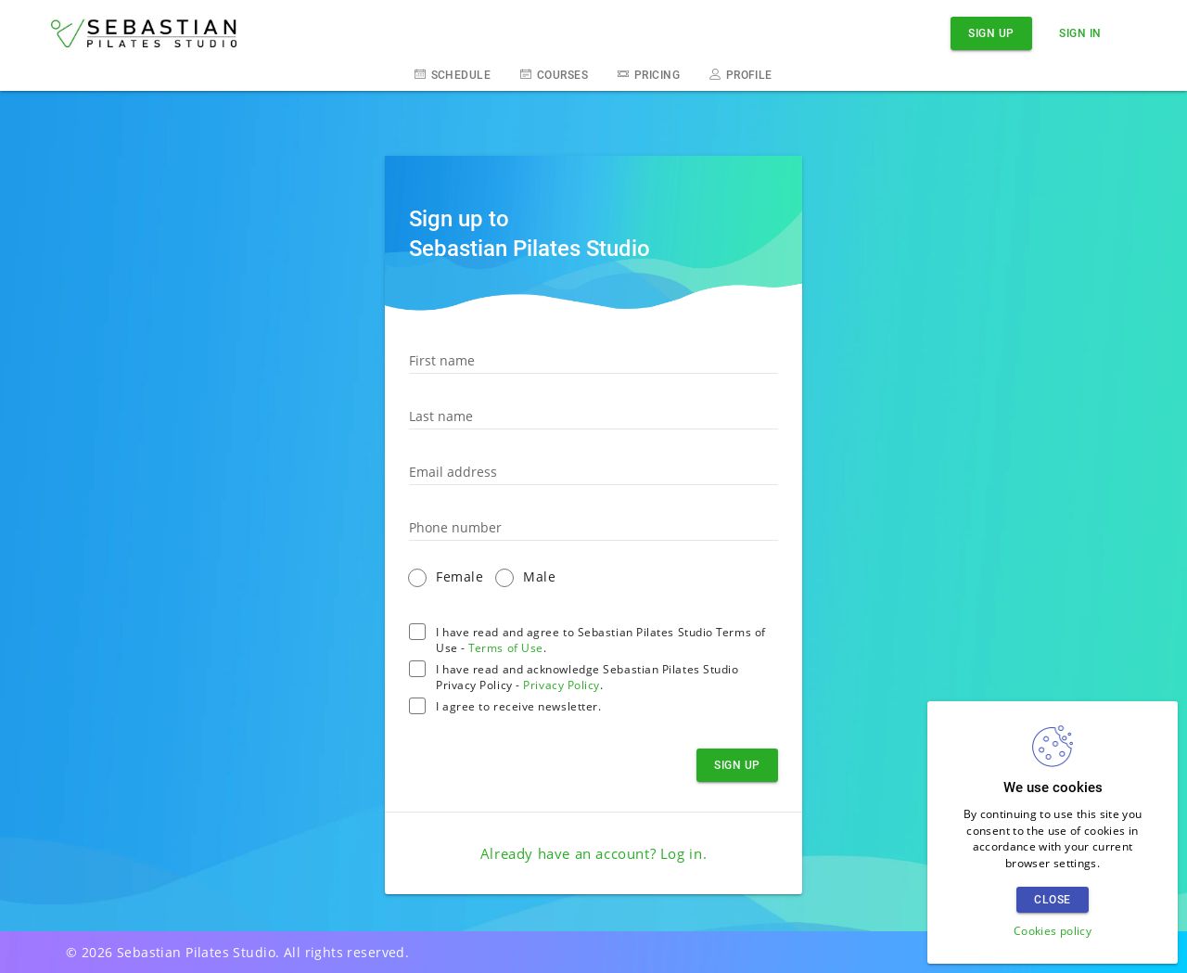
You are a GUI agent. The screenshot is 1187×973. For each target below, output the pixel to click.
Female (459, 576)
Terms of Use (505, 648)
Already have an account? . (593, 853)
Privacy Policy (561, 685)
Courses (554, 74)
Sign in (1080, 33)
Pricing (649, 74)
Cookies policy (1052, 931)
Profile (740, 74)
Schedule (453, 74)
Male (539, 576)
